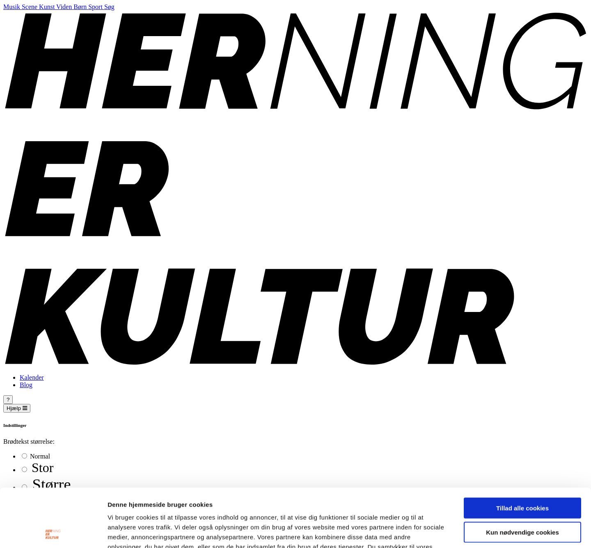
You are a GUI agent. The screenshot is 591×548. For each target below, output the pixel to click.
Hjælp (17, 408)
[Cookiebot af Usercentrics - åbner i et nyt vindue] (53, 532)
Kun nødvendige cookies (522, 473)
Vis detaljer (426, 531)
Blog (26, 384)
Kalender (32, 377)
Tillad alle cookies (522, 449)
